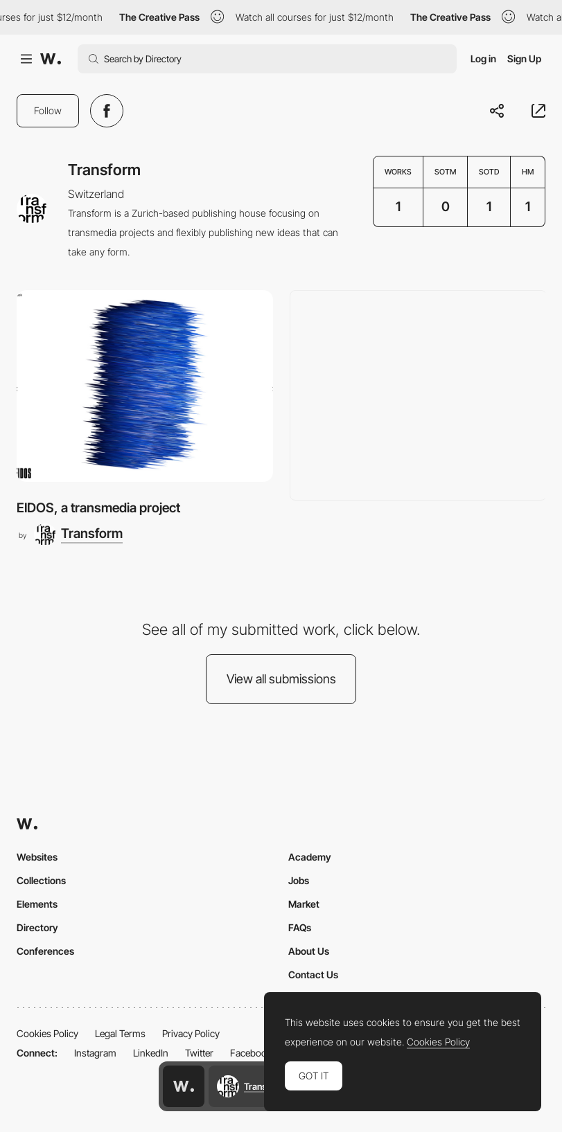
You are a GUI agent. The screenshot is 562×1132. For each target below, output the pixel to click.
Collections (41, 880)
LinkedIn (150, 1053)
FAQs (299, 927)
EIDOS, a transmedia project (98, 508)
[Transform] (78, 534)
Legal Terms (120, 1033)
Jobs (298, 880)
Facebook (251, 1053)
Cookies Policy (47, 1033)
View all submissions (281, 679)
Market (303, 904)
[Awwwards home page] (183, 1086)
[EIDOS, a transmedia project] (145, 386)
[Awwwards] (50, 58)
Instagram (95, 1053)
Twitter (199, 1053)
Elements (37, 904)
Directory (37, 927)
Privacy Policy (191, 1033)
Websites (37, 857)
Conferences (45, 951)
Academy (309, 857)
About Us (308, 951)
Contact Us (313, 974)
